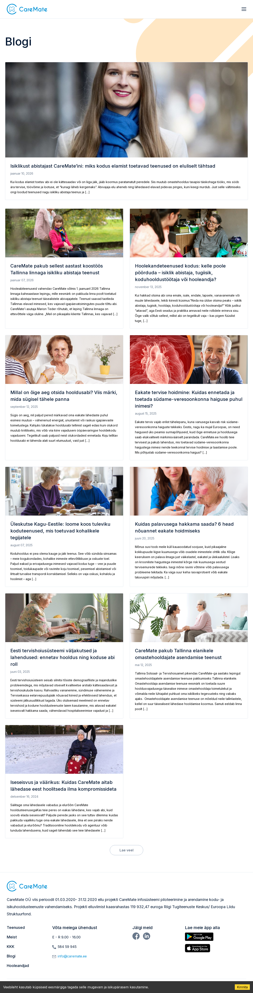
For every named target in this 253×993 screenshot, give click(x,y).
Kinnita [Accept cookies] (242, 987)
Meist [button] (12, 937)
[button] (27, 9)
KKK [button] (10, 946)
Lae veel (126, 850)
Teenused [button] (16, 927)
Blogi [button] (11, 956)
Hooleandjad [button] (18, 965)
